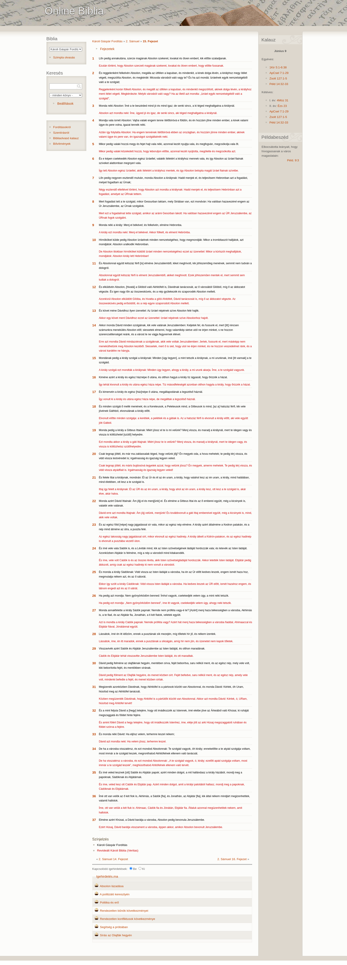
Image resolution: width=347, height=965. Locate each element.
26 (94, 595)
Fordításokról (62, 127)
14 (94, 325)
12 (94, 287)
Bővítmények (62, 143)
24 (94, 548)
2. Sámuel (132, 41)
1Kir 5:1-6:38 (278, 67)
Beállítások (65, 103)
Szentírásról (61, 132)
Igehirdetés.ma (107, 876)
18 (94, 406)
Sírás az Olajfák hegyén (116, 935)
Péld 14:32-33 (278, 84)
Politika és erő (109, 902)
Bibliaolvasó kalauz (66, 138)
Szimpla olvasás (64, 57)
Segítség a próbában (114, 927)
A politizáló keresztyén (115, 894)
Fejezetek (107, 49)
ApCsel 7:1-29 (278, 73)
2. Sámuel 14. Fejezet (113, 859)
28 (94, 634)
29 (94, 648)
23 (94, 524)
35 (94, 772)
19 (94, 430)
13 (94, 310)
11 (94, 263)
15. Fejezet (150, 41)
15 (94, 358)
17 (94, 392)
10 (94, 240)
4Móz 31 (282, 100)
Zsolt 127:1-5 (278, 78)
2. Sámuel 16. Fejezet (232, 859)
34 (94, 749)
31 (94, 687)
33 (94, 734)
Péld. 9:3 (293, 160)
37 (94, 820)
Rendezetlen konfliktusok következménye (127, 919)
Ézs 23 (282, 106)
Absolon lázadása (111, 886)
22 (94, 501)
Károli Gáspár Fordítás (107, 41)
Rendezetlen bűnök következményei (124, 910)
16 (94, 377)
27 (94, 610)
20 (94, 454)
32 (94, 710)
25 (94, 572)
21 (94, 477)
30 (94, 663)
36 (94, 796)
